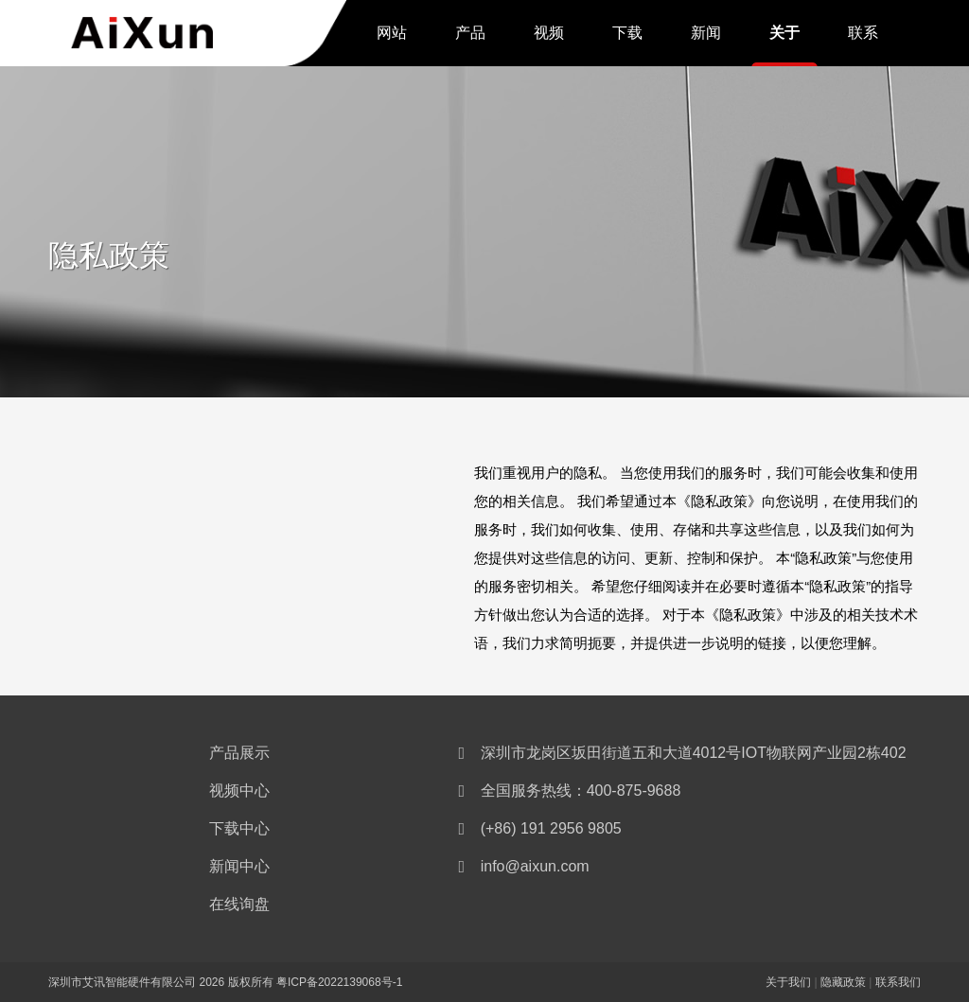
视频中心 (549, 36)
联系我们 (863, 36)
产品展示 (470, 36)
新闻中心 (706, 36)
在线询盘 (239, 904)
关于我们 (784, 36)
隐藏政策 (843, 982)
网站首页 (392, 36)
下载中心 (627, 36)
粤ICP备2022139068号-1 (339, 982)
